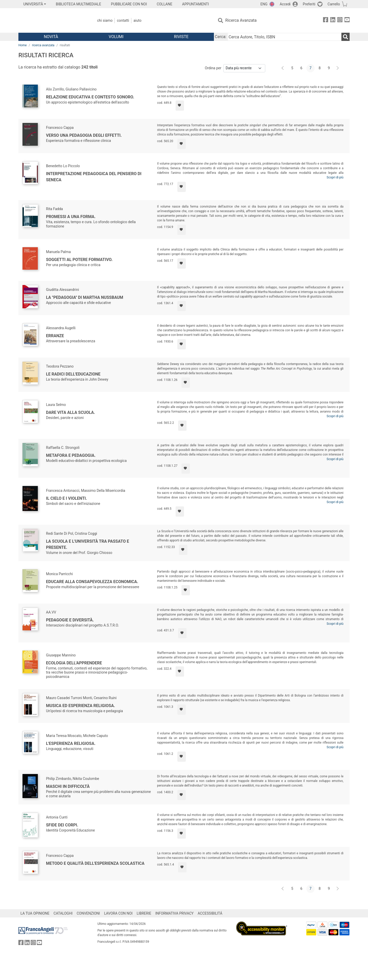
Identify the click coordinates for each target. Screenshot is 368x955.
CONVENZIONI (88, 913)
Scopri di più (335, 177)
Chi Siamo (104, 20)
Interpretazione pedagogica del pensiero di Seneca (94, 176)
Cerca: (220, 36)
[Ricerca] (345, 37)
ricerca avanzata (43, 45)
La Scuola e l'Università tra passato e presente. (87, 544)
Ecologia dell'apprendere (74, 663)
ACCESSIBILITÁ (210, 913)
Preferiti (309, 4)
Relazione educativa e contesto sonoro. (90, 97)
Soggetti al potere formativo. (79, 259)
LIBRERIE (144, 913)
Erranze (55, 335)
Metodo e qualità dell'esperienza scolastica (95, 863)
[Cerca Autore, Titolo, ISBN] (284, 37)
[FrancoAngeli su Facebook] (325, 20)
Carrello (334, 4)
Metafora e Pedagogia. (71, 455)
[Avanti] (338, 68)
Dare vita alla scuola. (70, 412)
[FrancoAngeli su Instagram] (339, 20)
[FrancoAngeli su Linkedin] (332, 20)
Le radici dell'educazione (73, 374)
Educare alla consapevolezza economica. (92, 581)
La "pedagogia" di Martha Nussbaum (84, 297)
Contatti (123, 20)
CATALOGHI (63, 913)
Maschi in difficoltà (68, 786)
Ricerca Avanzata (241, 20)
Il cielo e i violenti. (66, 498)
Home (22, 45)
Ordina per (213, 68)
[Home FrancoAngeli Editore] (52, 20)
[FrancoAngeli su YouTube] (347, 20)
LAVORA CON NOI (118, 913)
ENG (263, 4)
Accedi (285, 4)
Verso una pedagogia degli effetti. (84, 135)
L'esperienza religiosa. (71, 743)
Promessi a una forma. (71, 216)
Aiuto (137, 20)
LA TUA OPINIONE (35, 913)
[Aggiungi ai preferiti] (180, 105)
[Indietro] (283, 68)
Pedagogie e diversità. (70, 620)
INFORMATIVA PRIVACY (174, 913)
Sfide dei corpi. (62, 825)
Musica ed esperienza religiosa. (80, 705)
